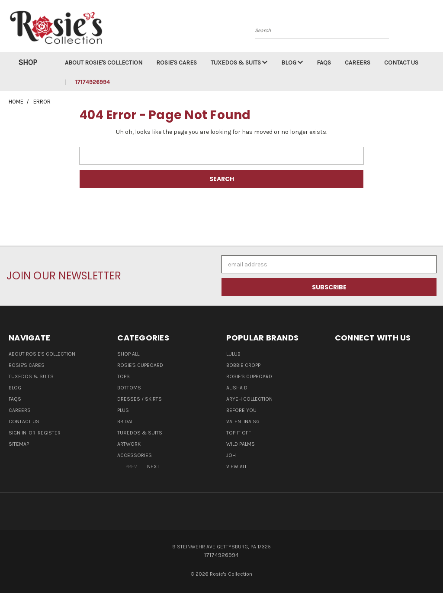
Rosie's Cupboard (140, 365)
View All (236, 466)
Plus (123, 410)
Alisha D (236, 388)
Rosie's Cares (176, 62)
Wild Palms (240, 444)
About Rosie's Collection (103, 62)
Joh (231, 455)
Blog (292, 62)
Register (49, 433)
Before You (241, 410)
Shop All (128, 354)
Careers (357, 62)
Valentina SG (243, 421)
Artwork (129, 444)
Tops (123, 376)
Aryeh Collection (249, 399)
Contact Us (401, 62)
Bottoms (129, 388)
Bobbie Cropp (243, 365)
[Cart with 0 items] (434, 28)
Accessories (134, 455)
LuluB (233, 354)
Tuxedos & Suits (239, 62)
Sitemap (19, 444)
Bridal (125, 421)
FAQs (324, 62)
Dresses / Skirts (139, 399)
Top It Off (238, 433)
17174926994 (92, 82)
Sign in (18, 433)
